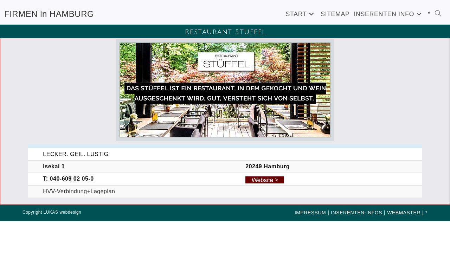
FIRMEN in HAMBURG (49, 14)
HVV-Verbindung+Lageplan (79, 191)
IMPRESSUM (310, 212)
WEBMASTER (403, 212)
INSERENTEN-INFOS (356, 212)
